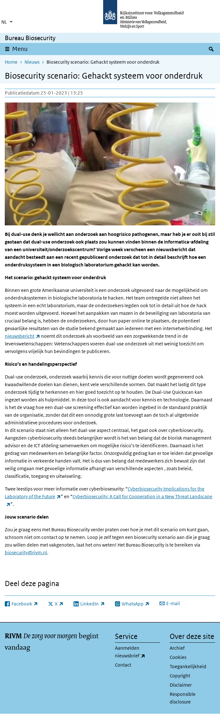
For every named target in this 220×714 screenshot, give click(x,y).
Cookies (178, 657)
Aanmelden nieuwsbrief (137, 652)
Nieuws (32, 62)
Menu (20, 49)
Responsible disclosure (182, 698)
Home (11, 62)
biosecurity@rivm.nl (26, 552)
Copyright (180, 676)
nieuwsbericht (22, 336)
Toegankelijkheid (188, 666)
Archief (177, 648)
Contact (123, 665)
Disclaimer (181, 685)
